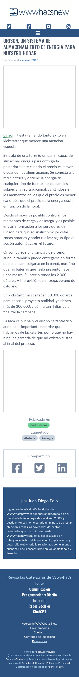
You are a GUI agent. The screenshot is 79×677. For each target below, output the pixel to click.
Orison (8, 135)
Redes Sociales (40, 606)
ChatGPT (39, 611)
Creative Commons (16, 659)
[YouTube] (50, 26)
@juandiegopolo (59, 548)
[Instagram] (70, 26)
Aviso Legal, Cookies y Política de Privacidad (46, 662)
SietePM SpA (56, 666)
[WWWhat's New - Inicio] (39, 12)
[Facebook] (30, 26)
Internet (39, 600)
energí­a (48, 438)
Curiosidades (38, 425)
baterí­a (30, 438)
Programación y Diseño (39, 594)
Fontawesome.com (45, 651)
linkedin (12, 553)
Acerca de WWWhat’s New (39, 623)
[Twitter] (10, 26)
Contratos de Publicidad (39, 636)
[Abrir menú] (39, 33)
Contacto (39, 632)
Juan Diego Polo (43, 500)
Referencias (39, 641)
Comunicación (39, 589)
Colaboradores (39, 628)
